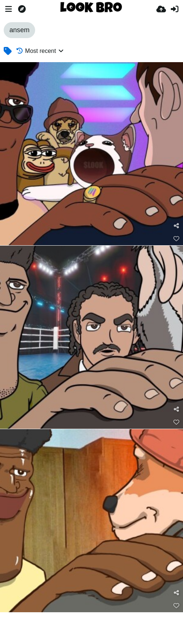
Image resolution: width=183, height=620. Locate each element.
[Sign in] (174, 9)
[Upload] (161, 9)
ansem (19, 30)
